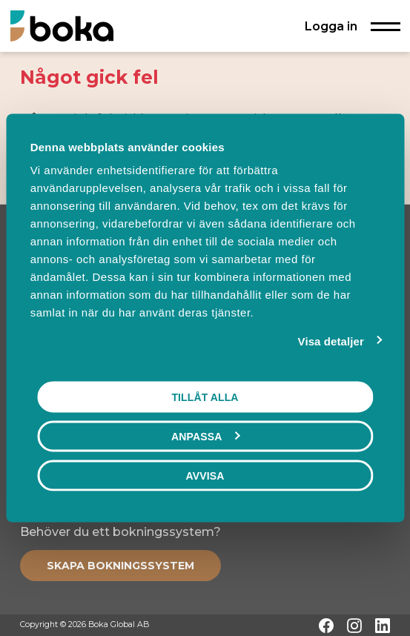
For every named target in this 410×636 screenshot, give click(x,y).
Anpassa (205, 436)
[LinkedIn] (382, 625)
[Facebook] (326, 625)
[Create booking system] (120, 565)
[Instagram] (354, 625)
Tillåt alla (204, 397)
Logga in (331, 26)
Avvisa (205, 475)
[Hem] (61, 25)
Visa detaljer (331, 340)
